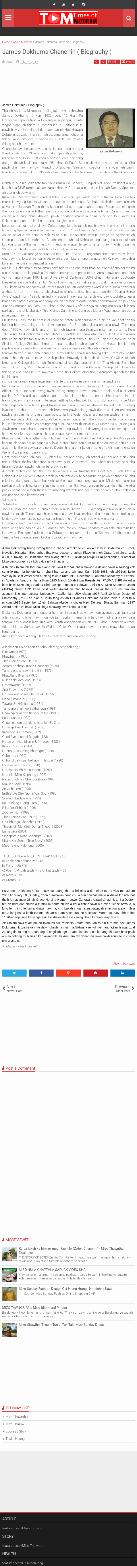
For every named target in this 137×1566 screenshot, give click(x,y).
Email (128, 62)
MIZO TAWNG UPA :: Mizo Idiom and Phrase (34, 1308)
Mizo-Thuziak (15, 1424)
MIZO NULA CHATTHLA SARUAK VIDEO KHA (52, 1270)
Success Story (16, 1431)
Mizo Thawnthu (17, 1417)
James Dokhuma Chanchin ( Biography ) (65, 51)
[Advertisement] (68, 85)
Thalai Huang (15, 1439)
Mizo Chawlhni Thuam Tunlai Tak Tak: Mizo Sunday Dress (61, 1325)
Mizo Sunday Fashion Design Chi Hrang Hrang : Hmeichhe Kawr (65, 1289)
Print (113, 62)
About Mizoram (124, 964)
